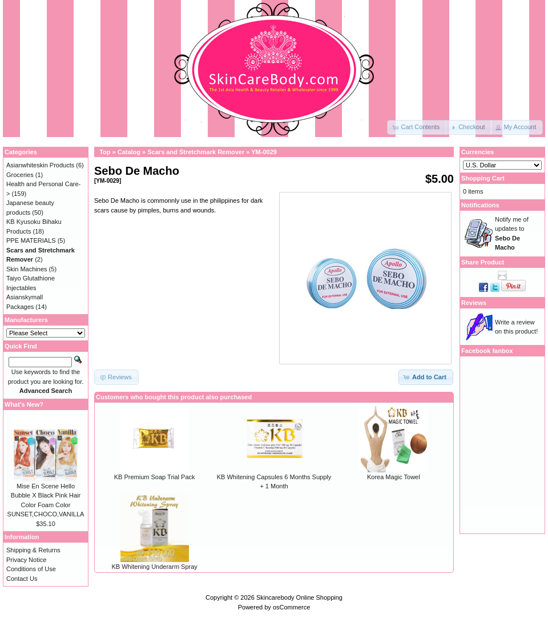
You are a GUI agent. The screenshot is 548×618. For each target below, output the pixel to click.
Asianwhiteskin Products (40, 165)
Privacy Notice (26, 559)
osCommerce (291, 607)
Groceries (20, 174)
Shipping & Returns (33, 550)
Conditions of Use (31, 568)
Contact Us (21, 578)
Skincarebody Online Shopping (299, 597)
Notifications (480, 205)
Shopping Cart (483, 178)
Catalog (129, 152)
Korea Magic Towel (393, 476)
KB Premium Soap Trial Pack (154, 476)
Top (104, 152)
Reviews (473, 302)
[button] (416, 127)
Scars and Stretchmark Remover (195, 152)
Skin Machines (26, 269)
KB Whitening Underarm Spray (154, 566)
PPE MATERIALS (31, 240)
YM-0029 (264, 152)
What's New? (24, 404)
